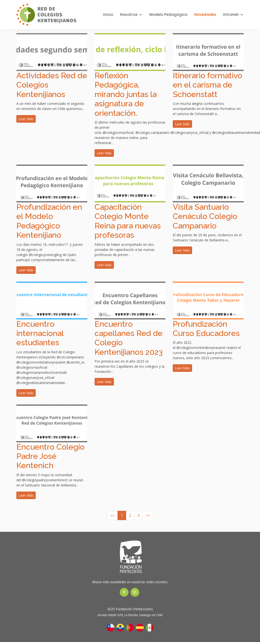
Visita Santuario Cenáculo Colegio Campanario (205, 216)
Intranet (231, 14)
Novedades (205, 14)
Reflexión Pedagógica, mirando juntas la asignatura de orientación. (126, 94)
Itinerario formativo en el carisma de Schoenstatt (207, 85)
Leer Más (26, 119)
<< (112, 515)
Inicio (108, 14)
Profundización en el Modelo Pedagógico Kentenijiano (49, 220)
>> (148, 515)
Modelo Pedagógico (168, 14)
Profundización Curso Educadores (206, 328)
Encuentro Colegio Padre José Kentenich (50, 456)
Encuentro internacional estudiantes (40, 333)
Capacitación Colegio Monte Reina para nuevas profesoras (128, 220)
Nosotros (129, 14)
